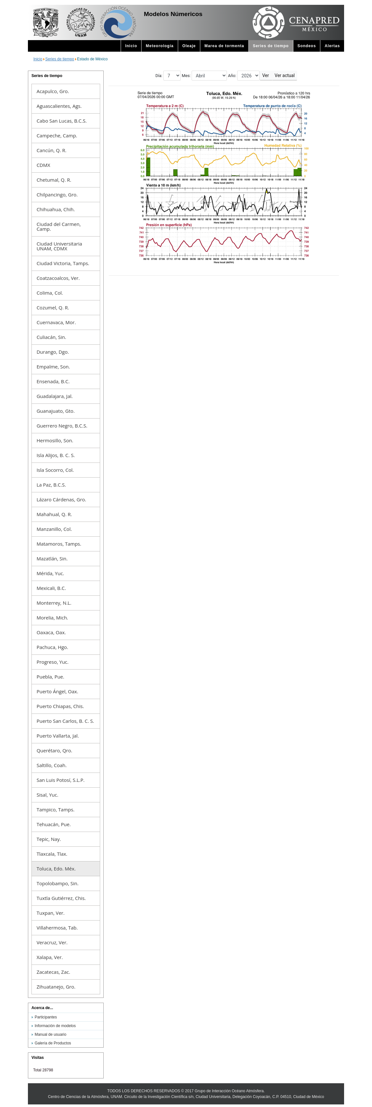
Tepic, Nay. (49, 839)
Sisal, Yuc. (47, 794)
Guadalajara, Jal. (55, 396)
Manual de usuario (50, 1034)
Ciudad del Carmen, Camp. (59, 226)
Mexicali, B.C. (51, 588)
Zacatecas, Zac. (53, 972)
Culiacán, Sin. (51, 337)
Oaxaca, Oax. (51, 632)
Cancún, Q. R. (51, 150)
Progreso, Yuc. (53, 662)
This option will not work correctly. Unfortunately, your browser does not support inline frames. (223, 313)
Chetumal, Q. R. (54, 180)
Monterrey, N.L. (54, 603)
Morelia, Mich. (52, 617)
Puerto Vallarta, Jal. (58, 735)
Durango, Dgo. (53, 352)
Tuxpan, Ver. (51, 913)
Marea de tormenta (224, 46)
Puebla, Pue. (50, 676)
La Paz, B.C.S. (51, 484)
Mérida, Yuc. (50, 573)
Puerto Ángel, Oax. (57, 691)
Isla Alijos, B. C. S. (56, 455)
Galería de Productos (53, 1043)
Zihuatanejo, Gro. (56, 986)
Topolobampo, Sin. (58, 883)
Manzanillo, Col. (54, 529)
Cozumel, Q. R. (53, 307)
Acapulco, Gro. (53, 91)
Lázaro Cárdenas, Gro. (61, 499)
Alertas (332, 46)
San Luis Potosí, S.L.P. (61, 780)
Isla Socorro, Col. (55, 470)
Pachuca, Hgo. (52, 647)
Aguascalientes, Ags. (59, 106)
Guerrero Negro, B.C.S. (62, 425)
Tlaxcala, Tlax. (52, 854)
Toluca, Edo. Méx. (56, 868)
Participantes (46, 1017)
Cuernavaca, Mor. (56, 322)
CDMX (43, 165)
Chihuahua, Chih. (56, 209)
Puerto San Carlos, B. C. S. (65, 721)
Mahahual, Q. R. (54, 514)
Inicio (131, 46)
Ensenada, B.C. (53, 381)
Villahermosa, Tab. (57, 927)
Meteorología (160, 46)
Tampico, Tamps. (55, 809)
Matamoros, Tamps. (59, 544)
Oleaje (189, 46)
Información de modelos (55, 1026)
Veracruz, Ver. (52, 942)
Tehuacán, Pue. (54, 824)
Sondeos (307, 46)
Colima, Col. (50, 293)
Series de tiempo (271, 46)
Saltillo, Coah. (52, 765)
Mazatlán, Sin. (52, 558)
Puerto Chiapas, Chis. (60, 706)
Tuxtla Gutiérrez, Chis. (61, 898)
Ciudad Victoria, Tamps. (63, 263)
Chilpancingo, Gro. (57, 194)
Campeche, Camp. (57, 135)
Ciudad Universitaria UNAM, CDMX (59, 246)
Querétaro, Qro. (54, 750)
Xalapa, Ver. (50, 957)
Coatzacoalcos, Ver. (58, 278)
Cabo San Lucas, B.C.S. (62, 120)
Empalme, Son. (53, 366)
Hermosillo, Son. (55, 440)
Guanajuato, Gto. (56, 411)
